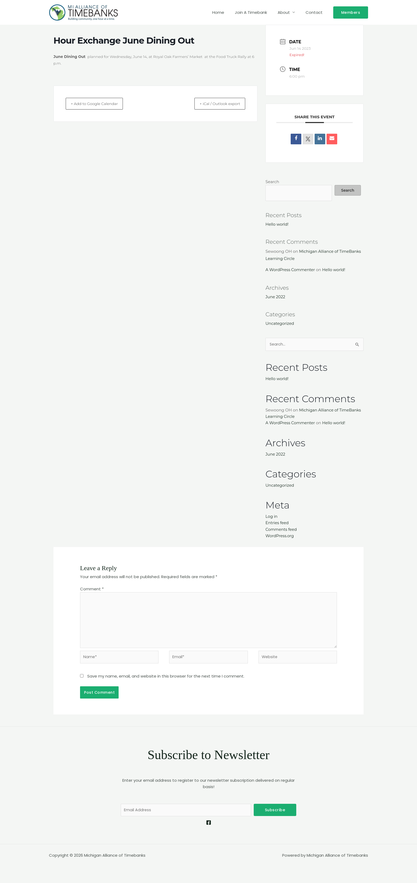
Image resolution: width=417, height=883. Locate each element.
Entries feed (277, 522)
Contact (315, 12)
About (288, 12)
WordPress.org (280, 534)
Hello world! (277, 224)
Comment (92, 588)
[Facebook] (208, 823)
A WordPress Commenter (290, 269)
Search (272, 181)
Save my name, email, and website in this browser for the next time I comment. (165, 677)
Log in (271, 515)
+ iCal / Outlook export (216, 103)
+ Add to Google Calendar (98, 103)
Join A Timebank (257, 12)
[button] (350, 12)
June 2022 (275, 296)
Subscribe (275, 811)
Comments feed (281, 528)
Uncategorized (280, 323)
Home (227, 12)
